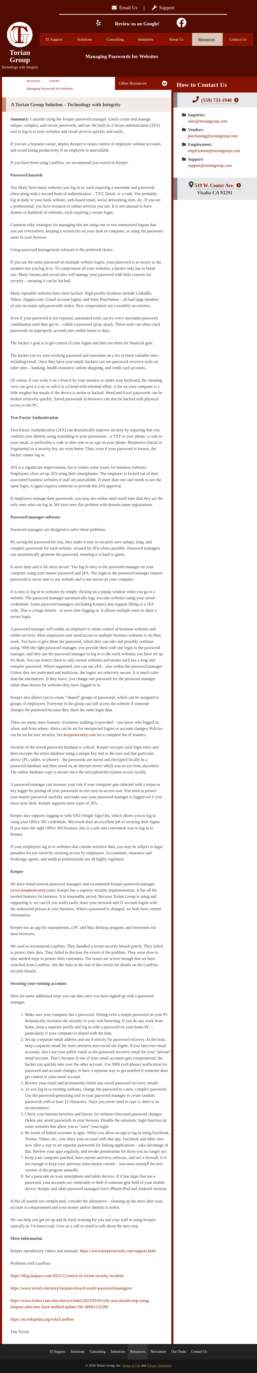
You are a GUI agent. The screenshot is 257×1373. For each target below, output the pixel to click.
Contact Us (238, 39)
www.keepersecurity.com (32, 890)
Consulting (119, 39)
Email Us (124, 7)
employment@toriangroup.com (214, 150)
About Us (180, 39)
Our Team (178, 1352)
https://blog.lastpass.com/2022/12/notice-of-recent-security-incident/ (67, 1276)
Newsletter (158, 1352)
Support (163, 7)
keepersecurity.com (80, 734)
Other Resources (133, 83)
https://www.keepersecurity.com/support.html (118, 1251)
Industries (149, 39)
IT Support (58, 39)
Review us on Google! (137, 23)
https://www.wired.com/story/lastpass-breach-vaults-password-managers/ (71, 1288)
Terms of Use (131, 1365)
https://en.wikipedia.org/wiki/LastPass (42, 1319)
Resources (210, 39)
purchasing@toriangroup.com (213, 136)
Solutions (89, 39)
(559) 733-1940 (216, 100)
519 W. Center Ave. (214, 185)
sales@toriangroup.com (207, 121)
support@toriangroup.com (210, 165)
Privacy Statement (159, 1365)
